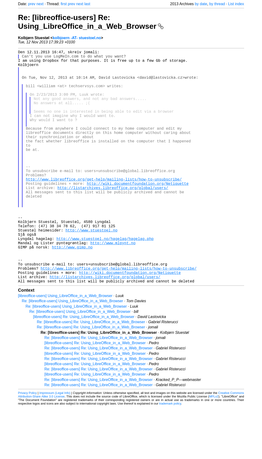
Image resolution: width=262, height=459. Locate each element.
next (40, 4)
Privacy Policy (27, 445)
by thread (217, 4)
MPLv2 (213, 448)
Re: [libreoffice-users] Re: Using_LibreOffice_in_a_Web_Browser (91, 21)
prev (31, 4)
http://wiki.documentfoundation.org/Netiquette (138, 213)
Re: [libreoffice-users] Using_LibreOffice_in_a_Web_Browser (72, 353)
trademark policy (170, 455)
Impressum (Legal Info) (54, 445)
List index (236, 4)
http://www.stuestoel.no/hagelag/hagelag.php (105, 281)
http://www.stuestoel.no (91, 270)
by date (201, 4)
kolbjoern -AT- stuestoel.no (77, 38)
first (64, 4)
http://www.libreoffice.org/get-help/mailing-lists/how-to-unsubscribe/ (104, 208)
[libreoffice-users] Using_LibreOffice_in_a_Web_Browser (65, 348)
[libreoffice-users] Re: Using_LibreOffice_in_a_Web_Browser (83, 369)
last (87, 4)
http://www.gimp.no (72, 291)
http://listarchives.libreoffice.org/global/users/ (112, 218)
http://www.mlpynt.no (113, 286)
